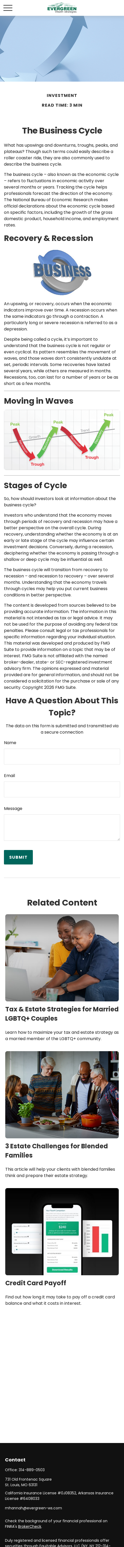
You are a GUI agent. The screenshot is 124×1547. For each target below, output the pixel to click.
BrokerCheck (29, 1526)
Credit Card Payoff (35, 1283)
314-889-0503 (32, 1469)
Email (9, 776)
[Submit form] (18, 857)
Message (13, 808)
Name (10, 743)
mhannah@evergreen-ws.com (33, 1508)
